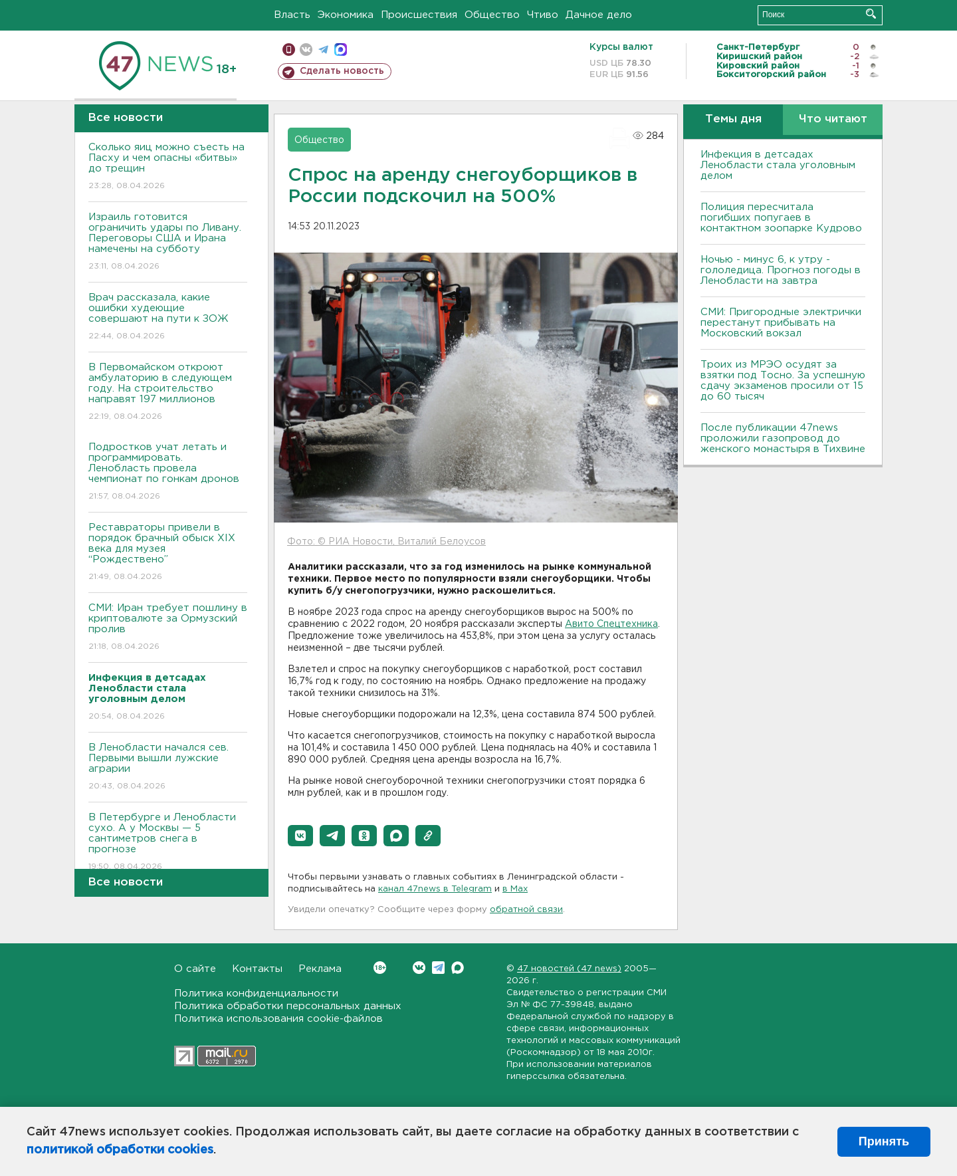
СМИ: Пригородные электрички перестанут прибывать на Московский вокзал (780, 323)
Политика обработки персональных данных (287, 1006)
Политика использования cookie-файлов (278, 1018)
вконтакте (306, 49)
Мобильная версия (288, 49)
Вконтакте (379, 967)
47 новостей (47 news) (569, 969)
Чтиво (542, 15)
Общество (492, 15)
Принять (884, 1141)
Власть (292, 15)
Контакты (257, 969)
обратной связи (526, 909)
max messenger (340, 49)
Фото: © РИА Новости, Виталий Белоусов (386, 542)
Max (457, 967)
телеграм (323, 49)
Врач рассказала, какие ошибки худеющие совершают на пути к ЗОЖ (167, 317)
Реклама (320, 969)
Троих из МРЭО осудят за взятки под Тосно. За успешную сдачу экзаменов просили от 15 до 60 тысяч (782, 380)
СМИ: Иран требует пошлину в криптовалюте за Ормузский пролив (167, 628)
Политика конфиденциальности (256, 993)
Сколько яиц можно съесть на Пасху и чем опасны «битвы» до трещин (167, 167)
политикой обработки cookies (120, 1150)
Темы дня (733, 119)
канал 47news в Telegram (435, 889)
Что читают (833, 119)
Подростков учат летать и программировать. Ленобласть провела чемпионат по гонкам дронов (167, 472)
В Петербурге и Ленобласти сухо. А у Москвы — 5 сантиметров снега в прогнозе (167, 842)
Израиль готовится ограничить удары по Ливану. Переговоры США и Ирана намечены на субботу (167, 242)
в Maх (515, 889)
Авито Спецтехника (611, 624)
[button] (300, 835)
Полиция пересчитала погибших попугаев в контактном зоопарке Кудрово (781, 218)
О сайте (195, 969)
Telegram (438, 967)
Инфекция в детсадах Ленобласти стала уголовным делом (777, 165)
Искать (871, 14)
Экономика (345, 15)
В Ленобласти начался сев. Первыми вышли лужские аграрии (167, 767)
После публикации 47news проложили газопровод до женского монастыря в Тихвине (782, 438)
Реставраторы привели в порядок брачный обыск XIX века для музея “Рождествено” (167, 552)
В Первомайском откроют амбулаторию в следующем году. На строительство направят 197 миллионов (167, 392)
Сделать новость (342, 71)
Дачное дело (599, 15)
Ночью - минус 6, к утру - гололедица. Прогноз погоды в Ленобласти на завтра (780, 270)
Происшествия (419, 15)
